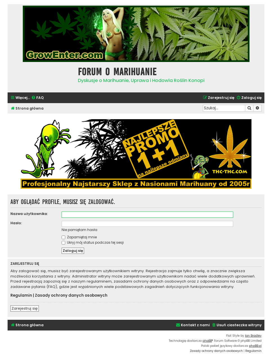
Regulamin (21, 295)
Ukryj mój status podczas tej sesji (93, 242)
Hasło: (16, 223)
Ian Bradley (253, 336)
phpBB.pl (255, 346)
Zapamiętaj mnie (79, 237)
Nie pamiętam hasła (79, 230)
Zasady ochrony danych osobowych (71, 295)
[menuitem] (37, 98)
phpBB (207, 341)
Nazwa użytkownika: (29, 213)
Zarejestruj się (25, 308)
